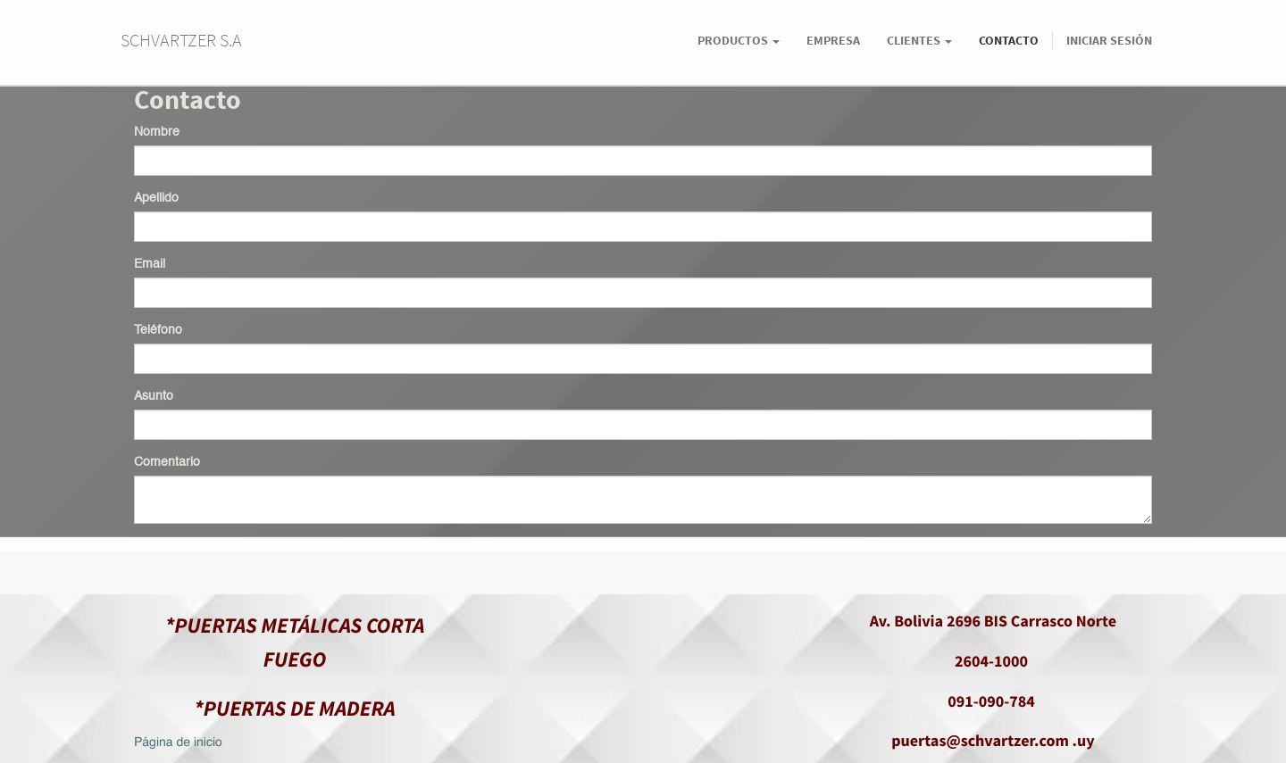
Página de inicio (178, 743)
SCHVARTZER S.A (181, 40)
